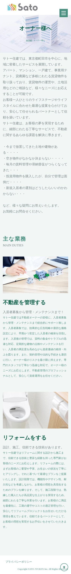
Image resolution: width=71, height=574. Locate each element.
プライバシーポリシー (18, 561)
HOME (29, 40)
